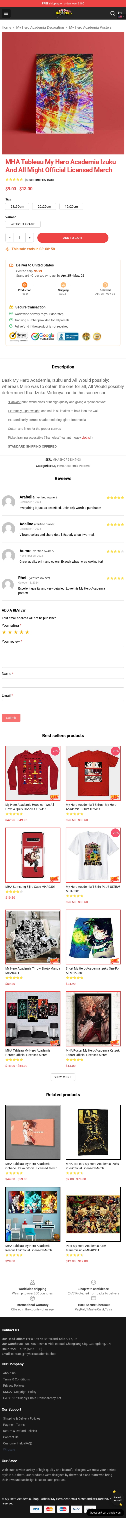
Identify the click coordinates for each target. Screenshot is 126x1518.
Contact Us (10, 1437)
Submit (11, 718)
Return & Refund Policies (20, 1431)
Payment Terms (14, 1424)
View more (63, 1077)
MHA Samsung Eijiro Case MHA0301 (30, 886)
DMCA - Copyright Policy (19, 1392)
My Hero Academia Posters (90, 27)
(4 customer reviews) (39, 180)
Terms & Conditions (16, 1379)
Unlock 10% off (118, 1499)
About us (9, 1373)
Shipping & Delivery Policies (21, 1418)
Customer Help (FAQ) (17, 1443)
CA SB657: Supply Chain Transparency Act (32, 1398)
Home (6, 27)
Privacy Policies (13, 1385)
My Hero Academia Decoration (40, 27)
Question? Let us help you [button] (105, 1512)
